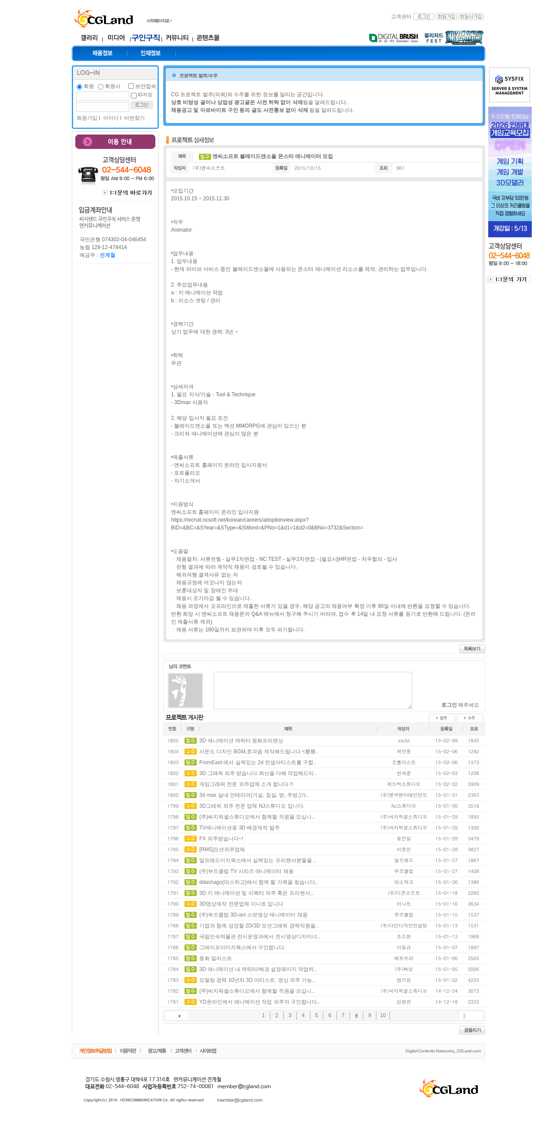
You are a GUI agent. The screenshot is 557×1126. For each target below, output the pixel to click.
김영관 (404, 1001)
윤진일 (404, 838)
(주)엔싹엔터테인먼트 (403, 795)
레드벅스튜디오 (404, 784)
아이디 (109, 118)
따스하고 (403, 882)
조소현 (404, 936)
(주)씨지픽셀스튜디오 (403, 816)
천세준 (404, 773)
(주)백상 (404, 969)
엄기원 (404, 980)
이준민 (404, 849)
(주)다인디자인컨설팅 (403, 925)
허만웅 (404, 751)
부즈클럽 (403, 871)
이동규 (404, 947)
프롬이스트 (404, 762)
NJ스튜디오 (404, 805)
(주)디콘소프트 (404, 893)
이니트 (404, 903)
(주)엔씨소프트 (209, 168)
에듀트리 (403, 958)
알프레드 (403, 860)
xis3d (404, 740)
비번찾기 (134, 118)
